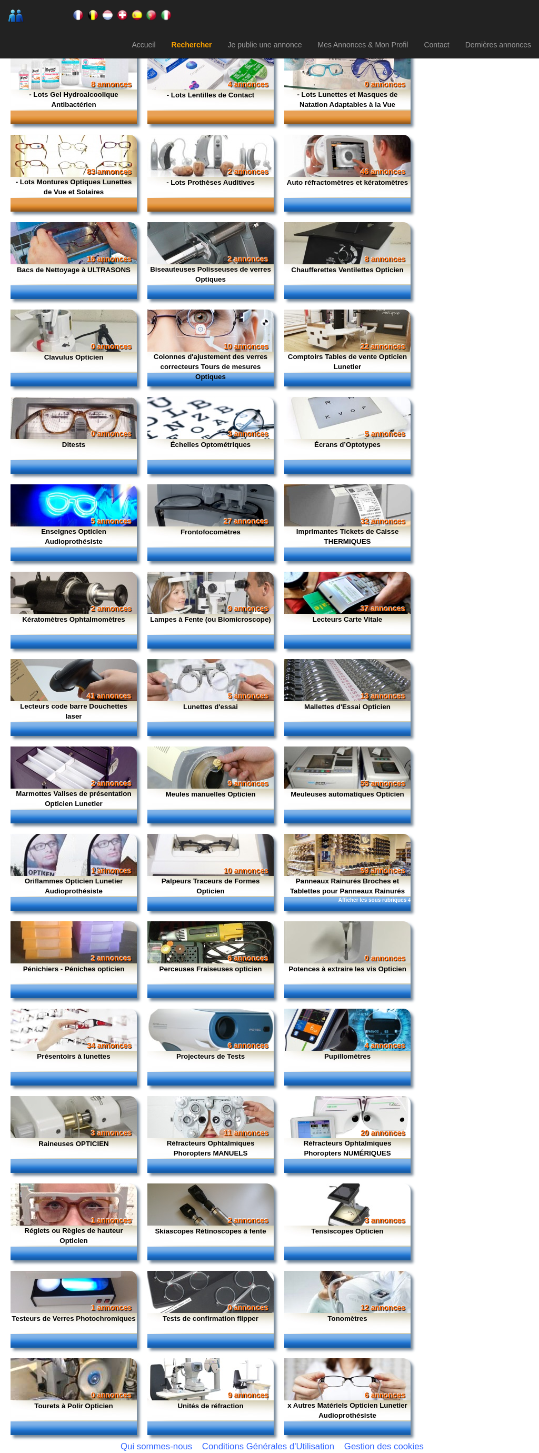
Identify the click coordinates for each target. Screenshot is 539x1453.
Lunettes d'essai (210, 707)
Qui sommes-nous (156, 1446)
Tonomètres (347, 1318)
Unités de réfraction (210, 1406)
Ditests (73, 445)
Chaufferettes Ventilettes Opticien (347, 270)
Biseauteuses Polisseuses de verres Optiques (210, 274)
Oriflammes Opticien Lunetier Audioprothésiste (74, 886)
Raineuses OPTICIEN (73, 1144)
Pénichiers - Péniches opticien (74, 969)
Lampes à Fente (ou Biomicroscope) (210, 619)
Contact (436, 45)
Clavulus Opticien (74, 357)
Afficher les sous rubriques (374, 900)
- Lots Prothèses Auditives (210, 182)
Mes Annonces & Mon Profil (362, 45)
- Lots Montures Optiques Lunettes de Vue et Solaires (74, 187)
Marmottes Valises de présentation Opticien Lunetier (73, 799)
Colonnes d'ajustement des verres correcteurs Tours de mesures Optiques (211, 367)
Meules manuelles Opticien (210, 794)
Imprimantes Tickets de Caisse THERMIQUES (347, 536)
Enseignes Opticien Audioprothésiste (73, 536)
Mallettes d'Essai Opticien (347, 707)
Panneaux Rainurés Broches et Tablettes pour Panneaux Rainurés (347, 886)
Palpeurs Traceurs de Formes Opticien (211, 886)
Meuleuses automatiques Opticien (347, 794)
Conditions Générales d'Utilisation (268, 1446)
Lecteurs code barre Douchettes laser (73, 711)
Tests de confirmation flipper (210, 1318)
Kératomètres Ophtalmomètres (73, 619)
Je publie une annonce (265, 45)
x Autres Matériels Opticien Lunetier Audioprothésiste (347, 1410)
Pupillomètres (347, 1056)
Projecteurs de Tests (210, 1056)
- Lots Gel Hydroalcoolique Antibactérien (73, 99)
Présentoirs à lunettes (73, 1056)
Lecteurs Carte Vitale (347, 619)
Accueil (143, 45)
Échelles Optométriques (211, 445)
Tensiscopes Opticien (348, 1231)
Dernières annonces (498, 45)
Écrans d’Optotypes (347, 445)
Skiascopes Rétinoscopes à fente (210, 1231)
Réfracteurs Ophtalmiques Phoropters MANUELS (211, 1148)
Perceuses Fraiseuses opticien (210, 969)
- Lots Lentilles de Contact (211, 95)
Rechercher (192, 45)
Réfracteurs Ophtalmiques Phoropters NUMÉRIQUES (348, 1148)
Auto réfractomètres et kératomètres (347, 182)
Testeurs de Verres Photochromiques (73, 1318)
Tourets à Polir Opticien (73, 1406)
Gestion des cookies (384, 1446)
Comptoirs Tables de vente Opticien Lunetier (347, 362)
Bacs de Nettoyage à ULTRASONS (74, 270)
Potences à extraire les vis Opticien (347, 969)
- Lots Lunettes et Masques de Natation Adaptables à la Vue (347, 99)
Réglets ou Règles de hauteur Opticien (73, 1236)
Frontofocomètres (211, 532)
